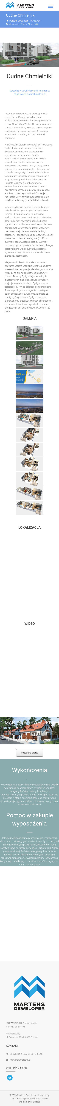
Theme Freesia (17, 1098)
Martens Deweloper (26, 1095)
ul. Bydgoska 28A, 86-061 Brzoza (26, 1054)
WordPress (43, 1098)
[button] (25, 64)
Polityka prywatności (29, 1102)
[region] (29, 55)
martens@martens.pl (20, 1060)
